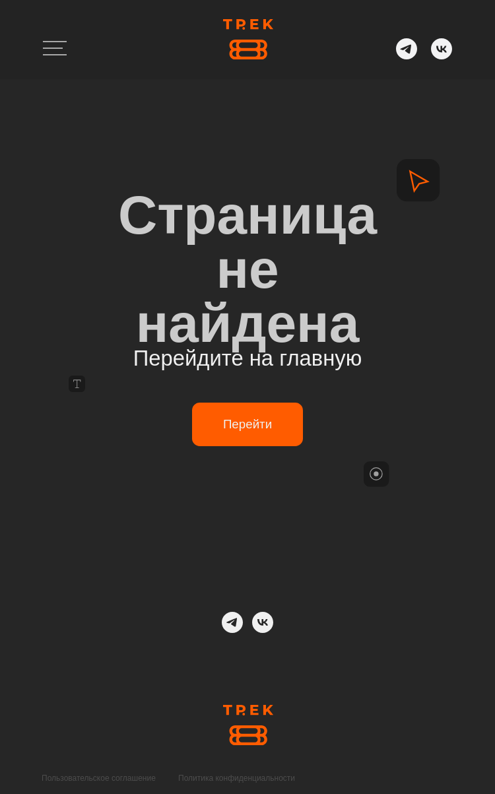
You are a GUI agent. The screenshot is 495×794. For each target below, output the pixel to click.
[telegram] (232, 622)
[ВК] (262, 622)
